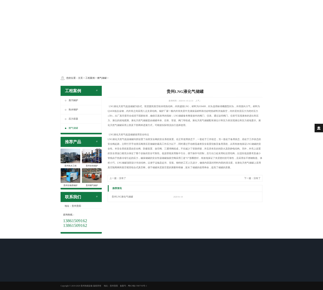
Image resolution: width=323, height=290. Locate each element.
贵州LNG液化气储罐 (122, 196)
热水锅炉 (71, 109)
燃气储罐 (71, 128)
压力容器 (71, 119)
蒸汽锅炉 (71, 100)
